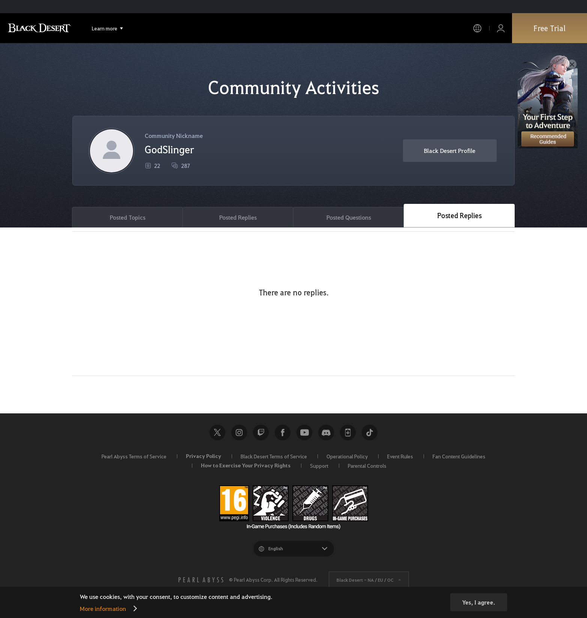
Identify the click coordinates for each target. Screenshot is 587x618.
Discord (326, 432)
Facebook (283, 432)
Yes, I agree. (478, 602)
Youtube (304, 432)
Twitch (261, 432)
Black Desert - (365, 580)
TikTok (369, 432)
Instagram (239, 432)
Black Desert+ (348, 432)
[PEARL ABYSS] (200, 579)
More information (103, 608)
